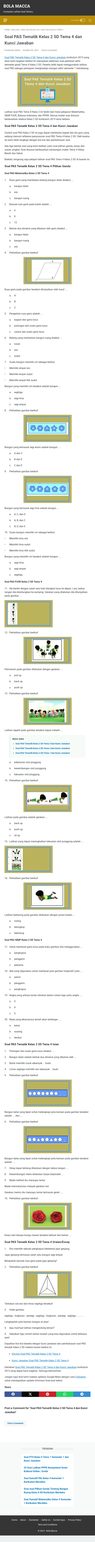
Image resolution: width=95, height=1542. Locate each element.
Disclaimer (34, 1526)
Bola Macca (18, 3)
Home (14, 1526)
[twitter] (30, 1391)
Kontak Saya (59, 1526)
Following (80, 1374)
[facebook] (13, 1391)
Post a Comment (49, 47)
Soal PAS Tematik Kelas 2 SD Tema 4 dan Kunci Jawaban (35, 54)
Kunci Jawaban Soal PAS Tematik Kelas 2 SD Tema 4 (40, 1357)
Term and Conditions (47, 1531)
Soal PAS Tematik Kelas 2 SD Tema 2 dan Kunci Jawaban (43, 745)
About (23, 1526)
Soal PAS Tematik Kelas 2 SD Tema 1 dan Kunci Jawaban (43, 750)
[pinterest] (47, 1391)
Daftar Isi (46, 1526)
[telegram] (81, 1391)
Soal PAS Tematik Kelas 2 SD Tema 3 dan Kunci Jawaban (43, 741)
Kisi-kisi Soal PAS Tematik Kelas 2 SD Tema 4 (36, 1351)
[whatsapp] (64, 1391)
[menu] (8, 16)
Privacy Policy (74, 1526)
